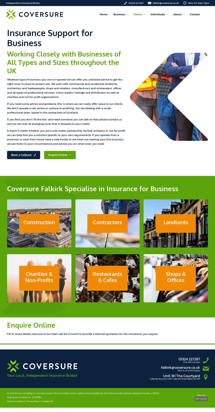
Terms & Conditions (16, 405)
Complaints (47, 405)
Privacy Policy (33, 405)
